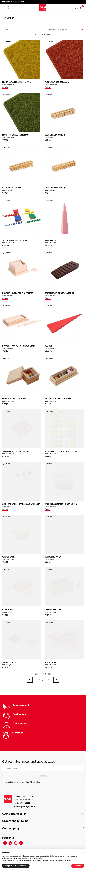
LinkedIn (21, 843)
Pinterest (10, 843)
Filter (6, 30)
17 (49, 680)
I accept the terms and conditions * (22, 782)
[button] (83, 852)
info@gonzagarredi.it (25, 806)
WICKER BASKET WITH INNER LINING (61, 504)
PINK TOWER (50, 240)
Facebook (5, 843)
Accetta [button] (78, 866)
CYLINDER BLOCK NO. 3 (12, 188)
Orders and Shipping (15, 821)
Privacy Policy (35, 782)
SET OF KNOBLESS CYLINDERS (15, 240)
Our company (10, 828)
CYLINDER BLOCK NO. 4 (55, 188)
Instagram (15, 843)
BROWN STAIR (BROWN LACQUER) (59, 293)
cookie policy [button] (37, 858)
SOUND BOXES (51, 662)
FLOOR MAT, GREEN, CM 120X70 (15, 135)
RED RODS (49, 346)
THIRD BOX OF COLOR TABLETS (15, 451)
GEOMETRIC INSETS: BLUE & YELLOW (61, 451)
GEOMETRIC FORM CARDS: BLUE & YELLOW (21, 504)
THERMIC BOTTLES (53, 610)
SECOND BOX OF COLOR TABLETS (59, 399)
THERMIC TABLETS (10, 662)
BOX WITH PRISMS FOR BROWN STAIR (18, 346)
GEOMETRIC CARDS (53, 557)
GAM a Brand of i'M (14, 813)
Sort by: (52, 30)
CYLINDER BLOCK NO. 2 (55, 135)
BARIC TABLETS (9, 610)
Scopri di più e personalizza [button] (15, 866)
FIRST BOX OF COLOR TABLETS (15, 399)
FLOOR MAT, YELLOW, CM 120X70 (16, 82)
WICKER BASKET (9, 557)
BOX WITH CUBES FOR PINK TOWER (17, 293)
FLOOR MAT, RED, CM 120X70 (57, 82)
